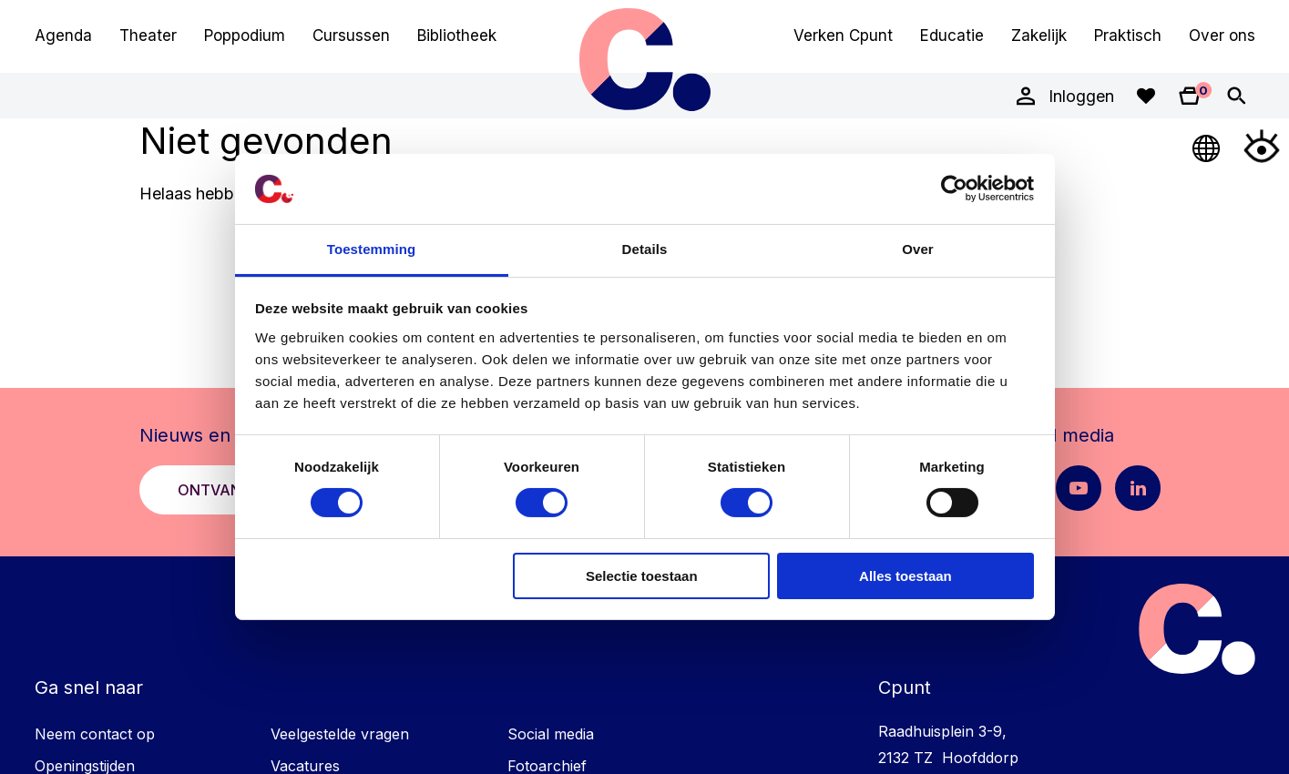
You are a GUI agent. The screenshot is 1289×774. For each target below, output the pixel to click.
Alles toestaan (905, 576)
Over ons (1222, 35)
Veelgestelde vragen (340, 734)
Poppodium (244, 35)
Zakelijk (1039, 35)
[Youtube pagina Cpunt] (1078, 488)
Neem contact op (95, 734)
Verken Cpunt (843, 35)
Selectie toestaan (642, 576)
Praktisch (1127, 35)
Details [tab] (645, 249)
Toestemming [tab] (371, 249)
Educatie (952, 35)
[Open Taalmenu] (1207, 145)
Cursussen (351, 35)
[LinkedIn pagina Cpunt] (1138, 488)
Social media (550, 734)
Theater (148, 35)
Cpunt (645, 59)
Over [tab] (918, 249)
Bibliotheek (456, 35)
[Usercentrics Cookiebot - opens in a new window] (954, 188)
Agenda (63, 35)
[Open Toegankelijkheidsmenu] (1261, 145)
